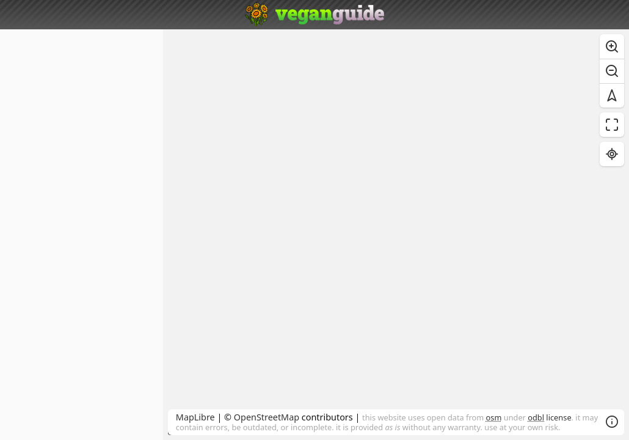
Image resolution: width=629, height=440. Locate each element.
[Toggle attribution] (612, 421)
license (549, 417)
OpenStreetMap (266, 417)
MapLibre (195, 417)
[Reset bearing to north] (612, 95)
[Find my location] (612, 154)
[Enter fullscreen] (612, 124)
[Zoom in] (612, 46)
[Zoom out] (612, 71)
